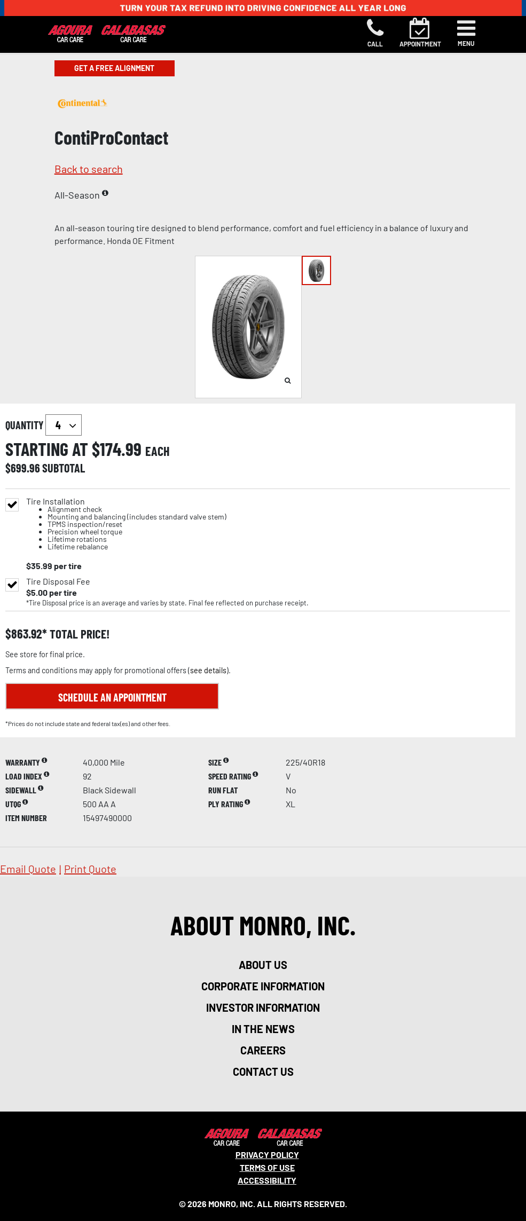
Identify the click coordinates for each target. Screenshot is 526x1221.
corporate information (263, 986)
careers (263, 1050)
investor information (263, 1007)
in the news (263, 1028)
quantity (43, 425)
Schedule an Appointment (112, 697)
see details (208, 670)
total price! (78, 634)
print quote (90, 868)
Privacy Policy (267, 1154)
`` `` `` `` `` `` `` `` (63, 425)
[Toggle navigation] (466, 33)
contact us (263, 1071)
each (157, 451)
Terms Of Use (267, 1167)
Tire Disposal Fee (58, 581)
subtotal (63, 468)
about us (263, 964)
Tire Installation (126, 524)
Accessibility (267, 1180)
